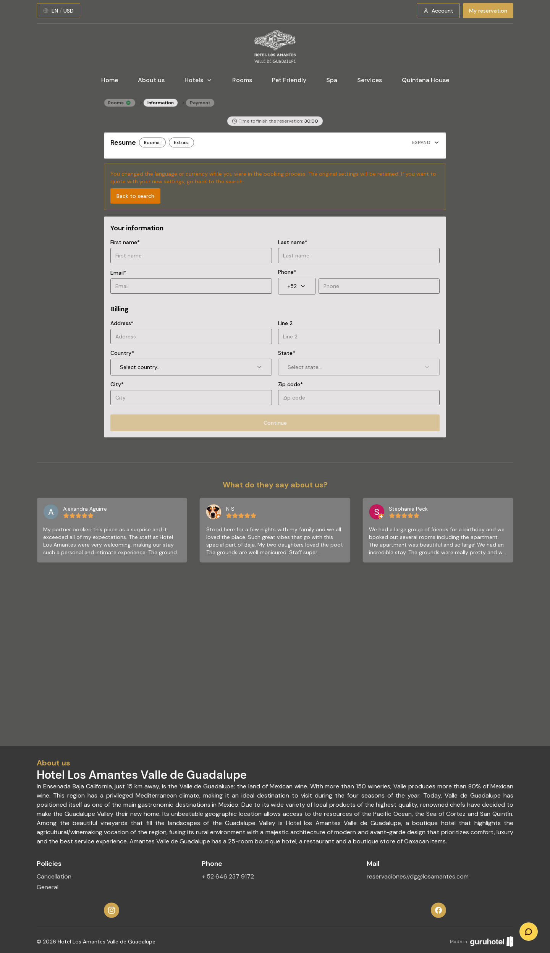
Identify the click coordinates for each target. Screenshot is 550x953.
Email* (118, 272)
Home (109, 80)
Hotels (198, 80)
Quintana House (425, 80)
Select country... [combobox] (191, 367)
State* (286, 353)
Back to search (135, 196)
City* (117, 384)
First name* (125, 242)
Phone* (287, 272)
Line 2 (285, 323)
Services (369, 80)
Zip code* (290, 384)
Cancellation (54, 876)
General (47, 887)
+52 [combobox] (297, 286)
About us (151, 80)
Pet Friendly (289, 80)
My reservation (488, 10)
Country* (122, 353)
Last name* (292, 242)
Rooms (242, 80)
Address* (121, 323)
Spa (331, 80)
